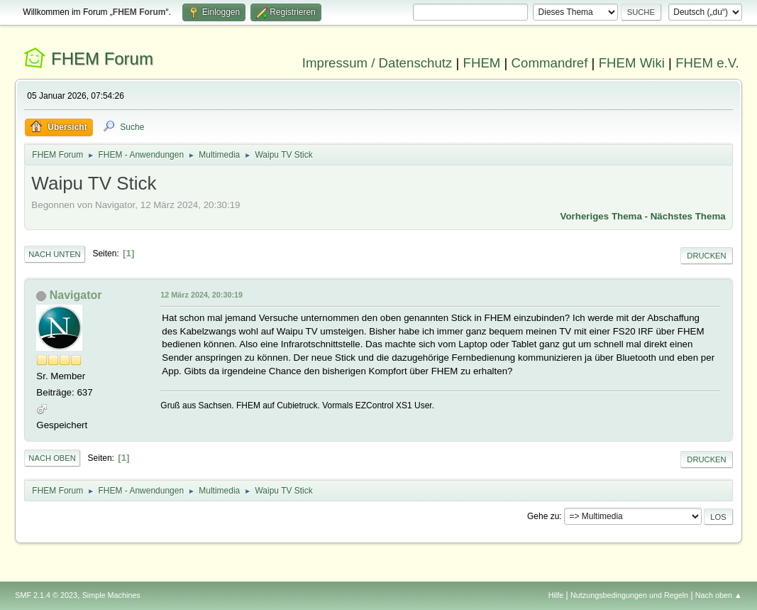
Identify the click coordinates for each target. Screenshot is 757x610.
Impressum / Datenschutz (377, 62)
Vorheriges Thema (601, 216)
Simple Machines (111, 595)
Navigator (76, 295)
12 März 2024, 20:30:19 (201, 294)
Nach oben (52, 458)
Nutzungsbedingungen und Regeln (629, 595)
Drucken (706, 255)
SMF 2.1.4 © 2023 (46, 595)
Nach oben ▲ (718, 595)
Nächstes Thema (688, 216)
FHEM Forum (102, 58)
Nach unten (54, 254)
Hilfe (556, 595)
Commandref (550, 62)
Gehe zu (543, 516)
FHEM (482, 62)
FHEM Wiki (632, 62)
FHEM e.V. (707, 62)
